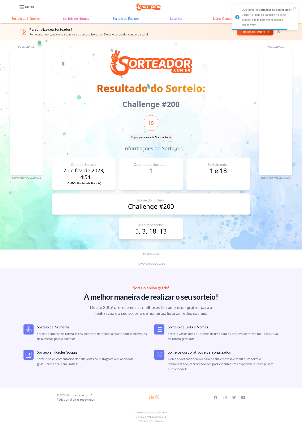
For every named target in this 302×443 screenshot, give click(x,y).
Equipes (126, 18)
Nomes (76, 18)
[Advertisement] (26, 112)
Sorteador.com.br (78, 395)
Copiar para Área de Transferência (151, 137)
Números (26, 18)
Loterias (176, 18)
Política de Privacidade (151, 420)
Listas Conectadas (226, 18)
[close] (294, 7)
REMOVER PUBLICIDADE (26, 177)
